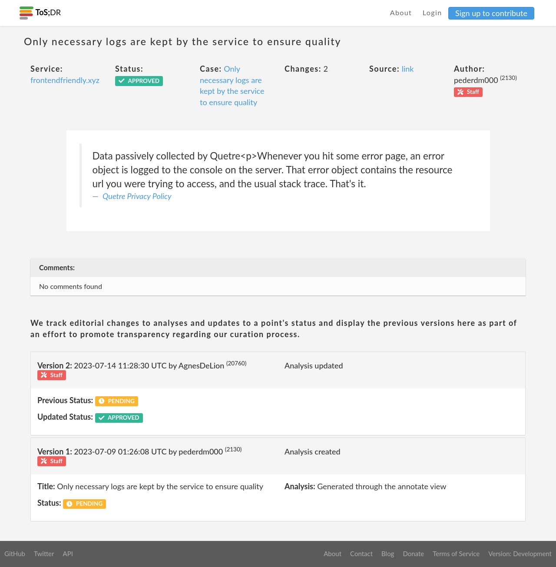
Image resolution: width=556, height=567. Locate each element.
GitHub (14, 553)
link (408, 68)
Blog (387, 553)
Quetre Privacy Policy (137, 196)
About (401, 12)
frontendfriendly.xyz (64, 80)
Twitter (44, 553)
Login (432, 12)
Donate (413, 553)
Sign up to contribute (491, 13)
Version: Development (520, 553)
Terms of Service (456, 553)
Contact (361, 553)
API (68, 553)
